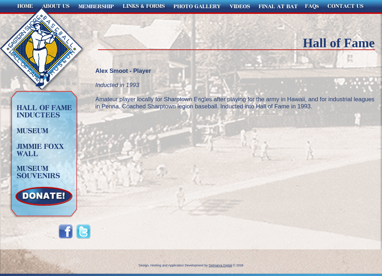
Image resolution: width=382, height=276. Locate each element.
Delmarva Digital (220, 265)
